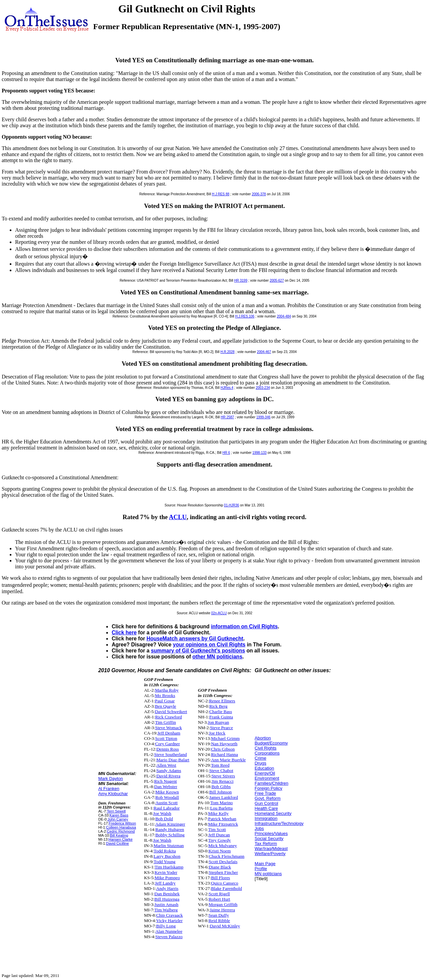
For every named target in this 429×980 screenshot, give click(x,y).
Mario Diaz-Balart (173, 759)
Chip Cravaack (169, 915)
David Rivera (168, 775)
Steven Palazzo (169, 936)
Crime (260, 758)
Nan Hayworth (224, 743)
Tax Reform (266, 843)
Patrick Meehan (222, 818)
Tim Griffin (165, 722)
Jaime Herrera (222, 909)
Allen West (166, 765)
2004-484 (284, 316)
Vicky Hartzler (169, 920)
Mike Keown (167, 791)
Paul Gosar (165, 700)
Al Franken (108, 788)
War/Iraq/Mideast (271, 848)
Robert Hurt (219, 899)
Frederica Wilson (122, 823)
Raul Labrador (167, 808)
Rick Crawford (168, 716)
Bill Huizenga (167, 899)
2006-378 (259, 194)
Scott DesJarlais (223, 861)
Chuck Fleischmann (226, 856)
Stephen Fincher (223, 872)
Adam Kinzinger (170, 824)
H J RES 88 (220, 194)
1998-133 (259, 452)
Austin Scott (167, 802)
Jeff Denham (169, 733)
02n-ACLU (219, 613)
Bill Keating (119, 835)
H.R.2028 (228, 352)
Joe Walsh (162, 813)
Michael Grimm (225, 738)
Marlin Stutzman (169, 845)
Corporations (267, 753)
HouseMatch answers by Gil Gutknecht (194, 638)
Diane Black (220, 866)
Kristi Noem (219, 850)
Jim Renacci (222, 781)
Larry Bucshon (167, 856)
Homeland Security (273, 813)
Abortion (263, 738)
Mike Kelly (218, 813)
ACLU (178, 516)
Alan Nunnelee (169, 931)
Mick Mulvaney (222, 845)
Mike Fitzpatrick (223, 824)
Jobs (259, 828)
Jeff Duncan (219, 834)
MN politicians (268, 873)
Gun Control (266, 803)
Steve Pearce (221, 727)
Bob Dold (164, 818)
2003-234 (263, 388)
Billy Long (166, 925)
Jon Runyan (218, 722)
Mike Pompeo (167, 877)
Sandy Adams (169, 770)
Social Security (269, 838)
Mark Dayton (110, 778)
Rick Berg (218, 706)
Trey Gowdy (219, 840)
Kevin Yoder (166, 872)
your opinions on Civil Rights (209, 644)
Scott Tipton (166, 738)
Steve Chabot (221, 770)
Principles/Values (271, 833)
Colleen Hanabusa (121, 827)
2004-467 (264, 352)
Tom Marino (221, 802)
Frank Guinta (221, 716)
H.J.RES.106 (244, 316)
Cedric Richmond (121, 831)
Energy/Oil (265, 773)
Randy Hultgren (170, 829)
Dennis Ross (168, 749)
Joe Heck (217, 733)
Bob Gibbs (221, 786)
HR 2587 (227, 417)
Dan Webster (165, 786)
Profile (261, 868)
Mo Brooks (165, 695)
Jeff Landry (165, 883)
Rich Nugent (165, 781)
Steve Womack (168, 727)
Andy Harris (167, 888)
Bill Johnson (220, 791)
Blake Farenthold (226, 888)
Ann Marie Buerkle (228, 759)
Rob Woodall (167, 797)
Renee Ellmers (222, 700)
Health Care (266, 808)
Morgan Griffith (223, 904)
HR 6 (226, 452)
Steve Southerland (170, 754)
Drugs (260, 763)
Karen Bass (119, 815)
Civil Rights (266, 748)
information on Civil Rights (244, 626)
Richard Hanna (224, 754)
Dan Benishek (167, 893)
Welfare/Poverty (270, 853)
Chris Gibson (223, 749)
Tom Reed (220, 765)
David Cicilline (117, 843)
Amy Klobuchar (113, 793)
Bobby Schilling (170, 834)
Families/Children (271, 783)
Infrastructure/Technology (279, 823)
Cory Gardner (167, 743)
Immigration (266, 818)
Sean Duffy (218, 915)
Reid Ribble (219, 920)
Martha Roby (167, 690)
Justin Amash (166, 904)
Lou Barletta (221, 808)
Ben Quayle (165, 706)
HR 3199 (240, 280)
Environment (267, 778)
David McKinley (225, 925)
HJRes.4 (227, 388)
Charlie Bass (220, 711)
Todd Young (165, 861)
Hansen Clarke (121, 839)
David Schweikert (171, 711)
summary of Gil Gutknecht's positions (198, 650)
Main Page (265, 863)
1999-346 (263, 417)
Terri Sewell (116, 811)
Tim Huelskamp (169, 866)
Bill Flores (220, 877)
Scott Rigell (219, 893)
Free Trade (265, 793)
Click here (124, 632)
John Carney (118, 819)
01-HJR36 (231, 505)
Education (264, 768)
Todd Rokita (165, 850)
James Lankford (223, 797)
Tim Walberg (166, 909)
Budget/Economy (271, 743)
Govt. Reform (268, 798)
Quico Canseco (224, 883)
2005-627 (277, 280)
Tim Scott (217, 829)
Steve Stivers (223, 775)
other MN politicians (217, 656)
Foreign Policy (268, 788)
